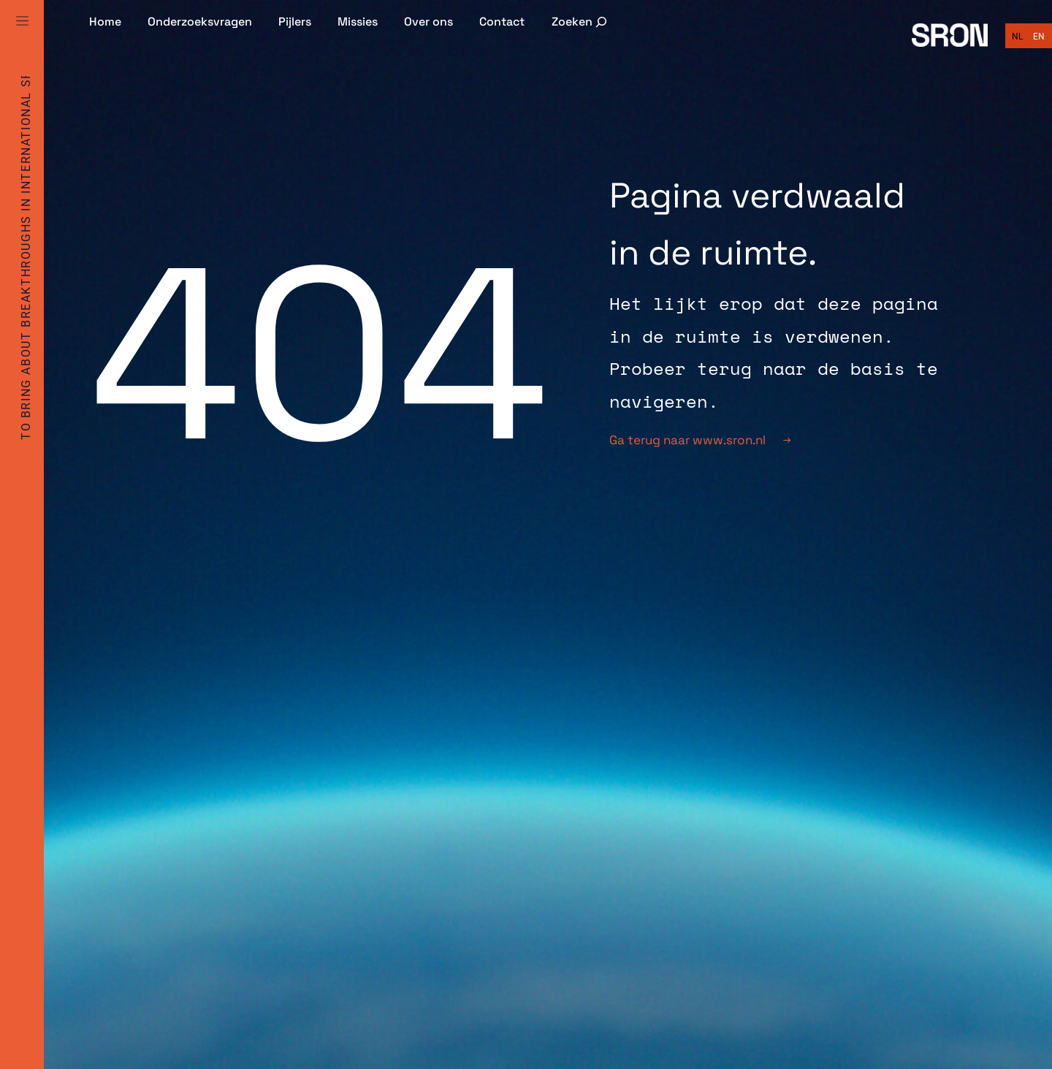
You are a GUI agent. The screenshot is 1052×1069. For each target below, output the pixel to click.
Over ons (428, 21)
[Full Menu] (22, 38)
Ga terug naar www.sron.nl (699, 440)
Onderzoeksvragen (200, 21)
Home (105, 21)
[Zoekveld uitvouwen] (581, 21)
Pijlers (294, 21)
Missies (358, 21)
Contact (502, 21)
